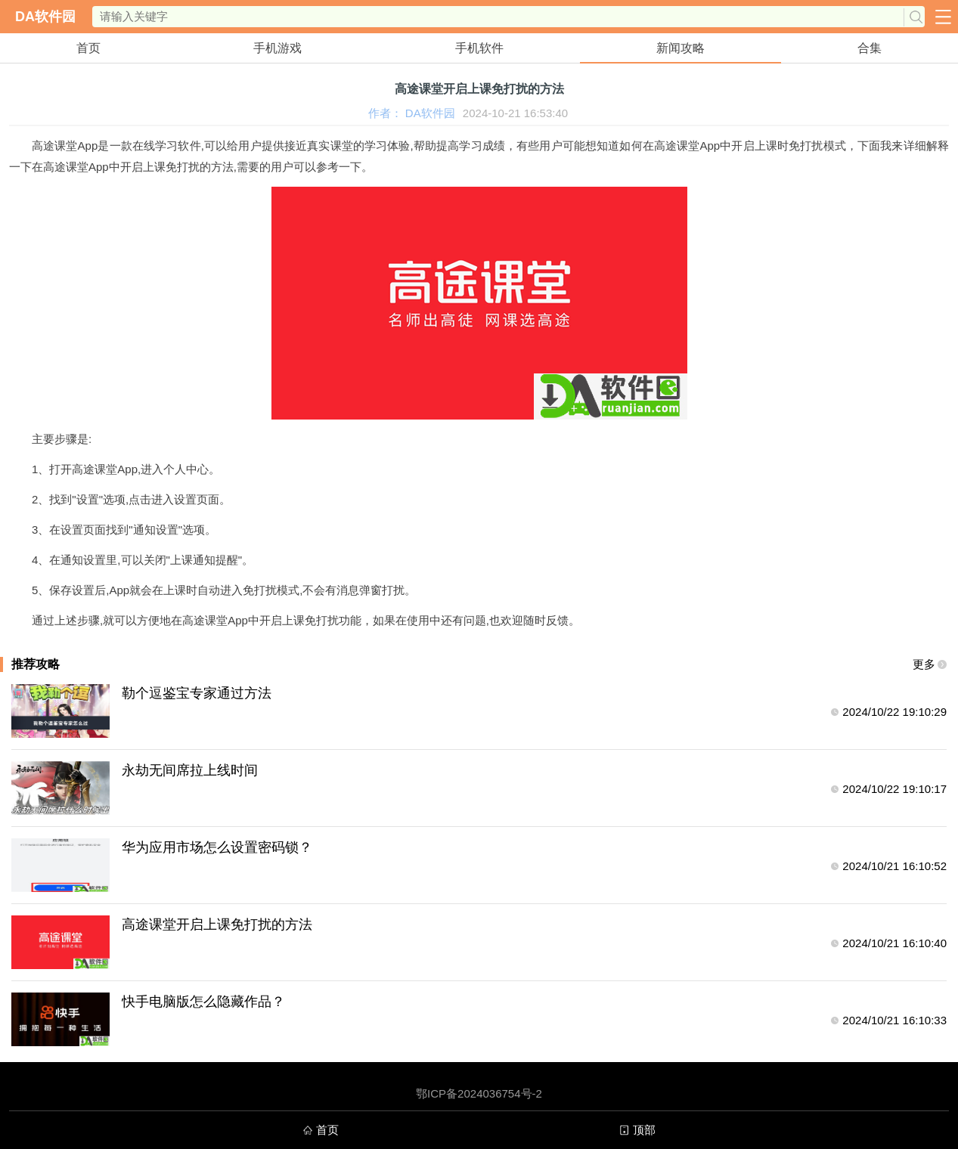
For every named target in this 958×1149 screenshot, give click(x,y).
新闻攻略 (680, 48)
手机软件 (479, 48)
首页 (88, 48)
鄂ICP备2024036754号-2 (479, 1093)
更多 (924, 664)
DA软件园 (45, 16)
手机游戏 (277, 48)
